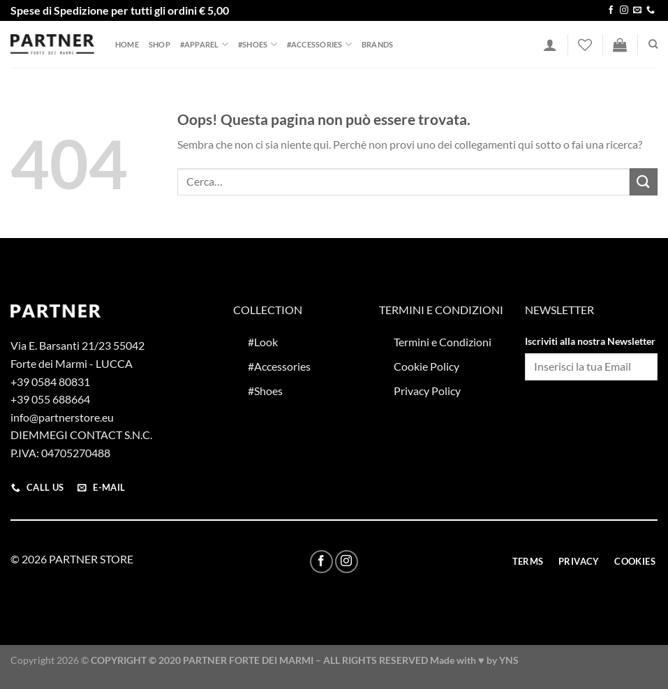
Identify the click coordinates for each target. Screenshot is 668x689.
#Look (263, 341)
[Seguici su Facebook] (611, 10)
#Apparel (204, 44)
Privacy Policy (427, 390)
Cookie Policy (426, 366)
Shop (159, 44)
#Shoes (257, 44)
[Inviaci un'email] (637, 10)
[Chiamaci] (650, 10)
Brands (377, 44)
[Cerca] (653, 44)
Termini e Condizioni (442, 341)
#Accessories (319, 44)
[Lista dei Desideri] (585, 44)
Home (127, 44)
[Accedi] (550, 44)
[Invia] (644, 181)
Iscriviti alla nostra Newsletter (590, 341)
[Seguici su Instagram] (624, 10)
